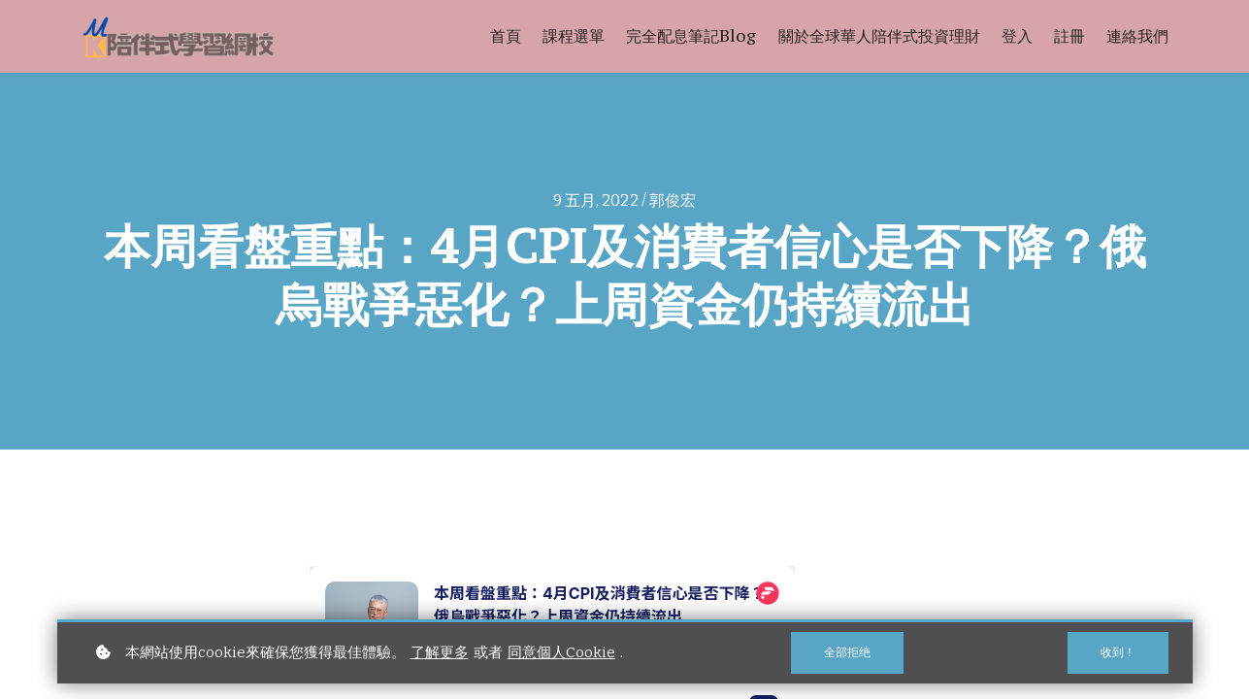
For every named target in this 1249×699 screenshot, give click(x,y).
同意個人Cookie (561, 652)
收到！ (1116, 652)
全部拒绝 (846, 652)
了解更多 (440, 652)
